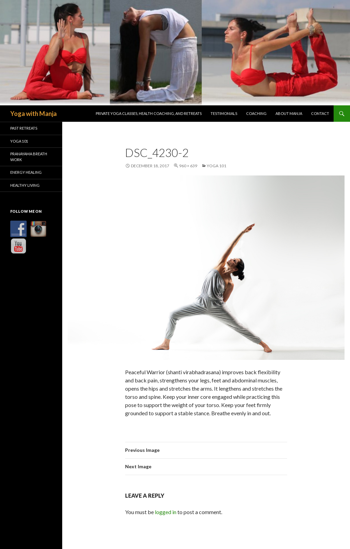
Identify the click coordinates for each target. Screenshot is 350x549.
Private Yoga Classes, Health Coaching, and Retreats (149, 113)
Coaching (256, 113)
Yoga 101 (216, 165)
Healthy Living (25, 185)
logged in (165, 512)
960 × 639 (188, 165)
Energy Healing (26, 172)
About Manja (288, 113)
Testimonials (224, 113)
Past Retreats (23, 128)
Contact (320, 113)
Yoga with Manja (33, 113)
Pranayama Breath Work (28, 157)
